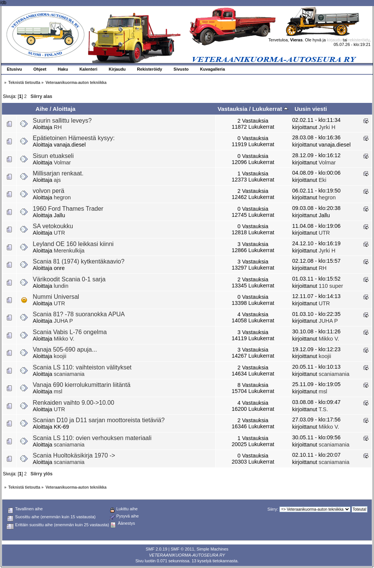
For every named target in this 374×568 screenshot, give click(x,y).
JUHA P (63, 321)
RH (58, 127)
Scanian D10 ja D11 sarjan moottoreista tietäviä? (99, 420)
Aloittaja (64, 109)
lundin (61, 286)
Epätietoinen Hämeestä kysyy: (73, 138)
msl (58, 391)
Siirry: (273, 509)
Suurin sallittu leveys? (62, 120)
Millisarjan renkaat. (58, 173)
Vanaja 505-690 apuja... (65, 349)
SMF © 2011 (182, 549)
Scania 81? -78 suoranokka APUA (79, 314)
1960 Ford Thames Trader (68, 208)
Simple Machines (212, 549)
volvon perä (48, 191)
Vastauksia (232, 109)
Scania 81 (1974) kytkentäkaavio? (78, 261)
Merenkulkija (69, 251)
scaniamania (69, 374)
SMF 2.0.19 (156, 549)
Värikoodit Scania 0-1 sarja (69, 279)
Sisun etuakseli (53, 156)
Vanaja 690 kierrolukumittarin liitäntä (81, 385)
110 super (331, 286)
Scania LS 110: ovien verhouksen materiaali (92, 438)
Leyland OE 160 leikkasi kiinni (73, 244)
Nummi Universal (56, 296)
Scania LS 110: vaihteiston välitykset (82, 367)
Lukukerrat (270, 109)
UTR (59, 233)
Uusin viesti (311, 109)
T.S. (323, 409)
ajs (57, 180)
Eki (322, 180)
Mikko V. (64, 339)
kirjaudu (334, 40)
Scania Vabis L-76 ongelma (70, 332)
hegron (62, 197)
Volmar (62, 162)
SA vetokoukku (53, 226)
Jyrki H (327, 127)
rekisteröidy (359, 40)
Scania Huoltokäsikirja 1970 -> (74, 455)
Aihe (41, 109)
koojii (60, 356)
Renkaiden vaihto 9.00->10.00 (73, 402)
